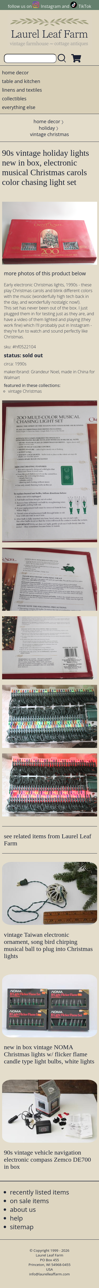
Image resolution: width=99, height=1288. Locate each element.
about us (23, 1209)
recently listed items (39, 1192)
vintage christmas (49, 134)
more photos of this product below (45, 273)
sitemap (22, 1226)
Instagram (51, 6)
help (16, 1218)
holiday (47, 128)
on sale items (29, 1200)
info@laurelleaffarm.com (49, 1274)
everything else (18, 107)
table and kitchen (21, 81)
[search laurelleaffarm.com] (63, 58)
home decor (15, 72)
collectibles (14, 98)
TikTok (84, 6)
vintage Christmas (25, 391)
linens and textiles (22, 90)
